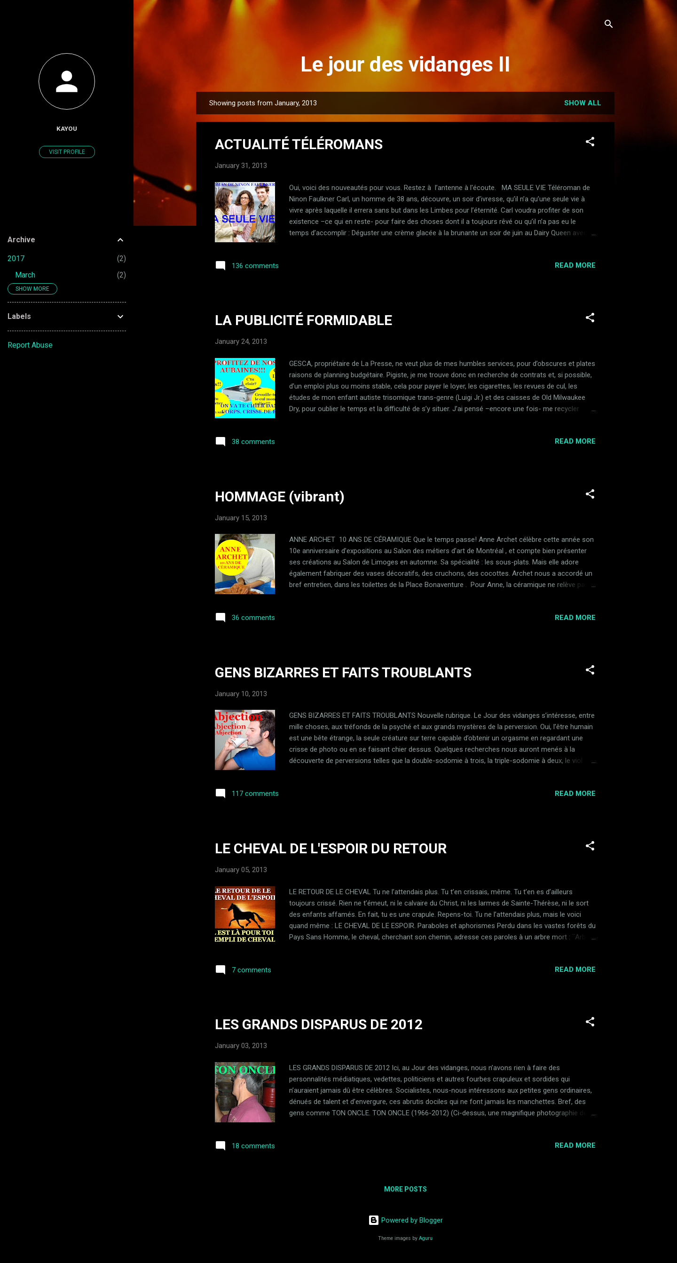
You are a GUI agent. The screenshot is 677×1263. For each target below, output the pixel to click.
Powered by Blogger (405, 1220)
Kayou (66, 128)
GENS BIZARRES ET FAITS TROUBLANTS (343, 672)
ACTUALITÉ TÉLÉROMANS (299, 144)
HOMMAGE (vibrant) (280, 496)
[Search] (608, 25)
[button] (590, 143)
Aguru (426, 1238)
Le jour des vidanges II (405, 64)
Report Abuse (30, 345)
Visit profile (67, 152)
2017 (16, 258)
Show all (582, 103)
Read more (575, 265)
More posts (405, 1189)
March (25, 274)
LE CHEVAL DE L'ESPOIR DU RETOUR (331, 848)
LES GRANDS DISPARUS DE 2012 (319, 1024)
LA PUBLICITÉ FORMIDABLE (303, 320)
